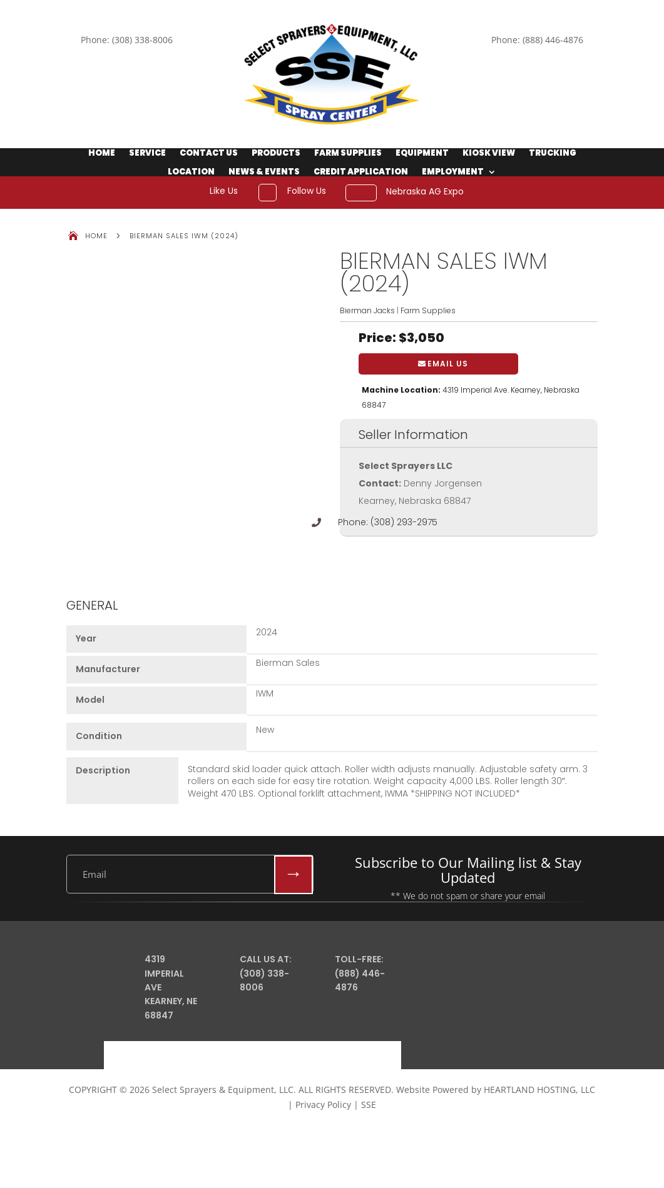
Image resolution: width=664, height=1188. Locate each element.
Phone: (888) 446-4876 (537, 40)
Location (191, 173)
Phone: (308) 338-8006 (127, 40)
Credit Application (361, 173)
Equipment (422, 154)
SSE (368, 1104)
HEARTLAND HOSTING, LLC (539, 1089)
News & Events (264, 173)
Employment (453, 173)
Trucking (552, 154)
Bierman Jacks (367, 310)
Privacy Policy (323, 1104)
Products (276, 154)
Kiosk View (488, 154)
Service (147, 154)
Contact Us (209, 154)
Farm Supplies (348, 154)
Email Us (447, 363)
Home (101, 154)
